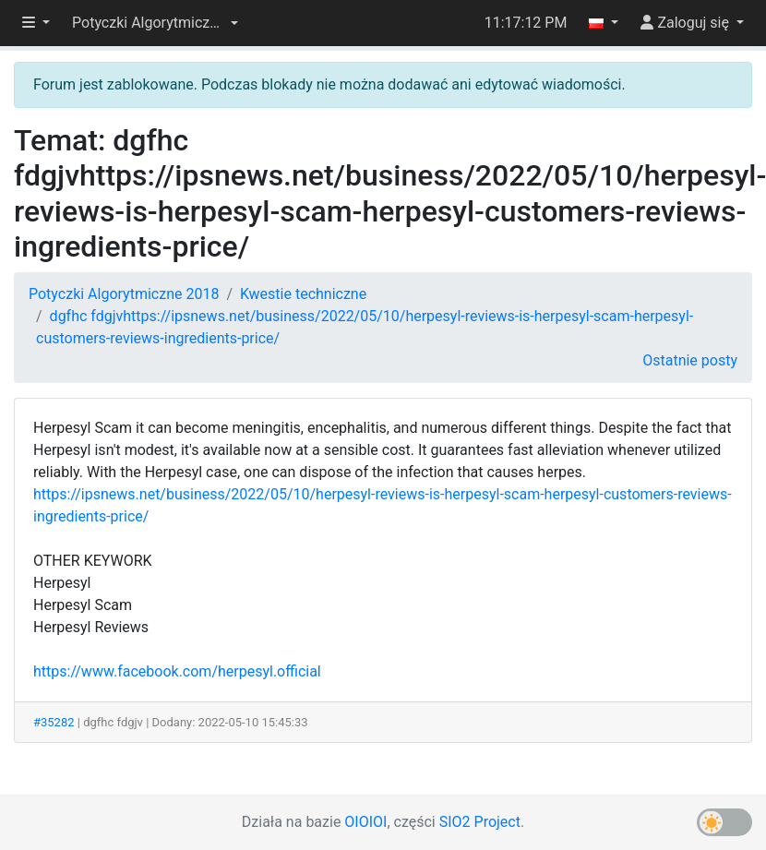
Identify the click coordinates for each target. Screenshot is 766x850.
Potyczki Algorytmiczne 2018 (124, 294)
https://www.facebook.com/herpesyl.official (177, 671)
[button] (155, 23)
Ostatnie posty (689, 360)
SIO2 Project (480, 822)
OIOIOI (365, 822)
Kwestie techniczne (303, 294)
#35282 (54, 722)
